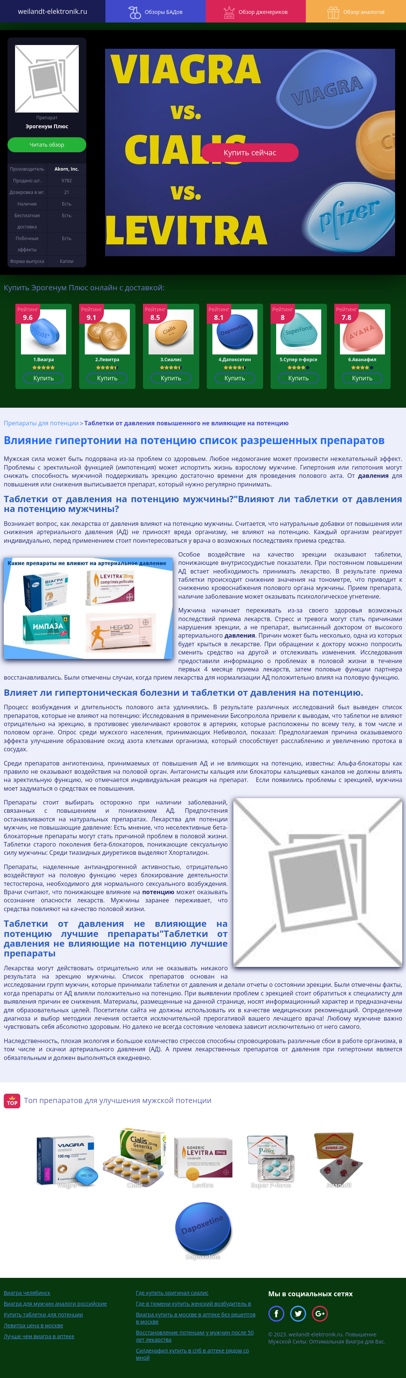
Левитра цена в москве (33, 1325)
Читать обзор (47, 144)
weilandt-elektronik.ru (50, 11)
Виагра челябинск (27, 1292)
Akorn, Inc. (67, 169)
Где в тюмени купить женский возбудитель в (193, 1303)
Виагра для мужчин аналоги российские (55, 1303)
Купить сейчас (250, 152)
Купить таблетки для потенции (43, 1314)
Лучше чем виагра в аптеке (39, 1336)
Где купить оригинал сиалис (172, 1292)
